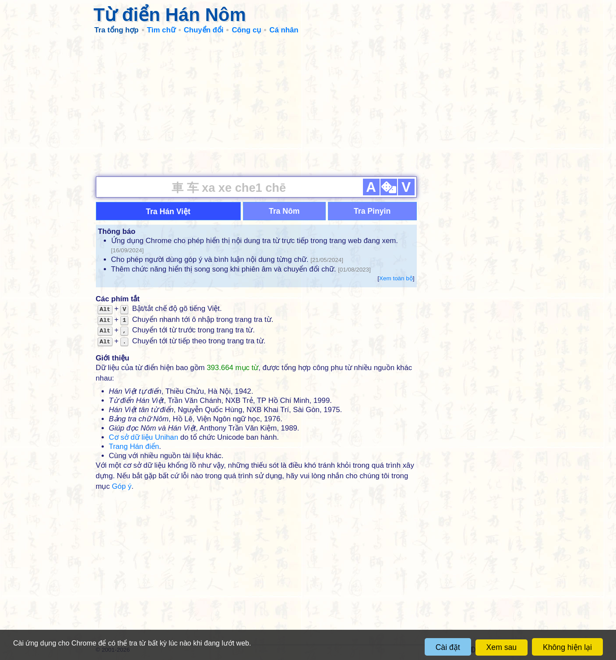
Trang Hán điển (134, 446)
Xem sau (501, 647)
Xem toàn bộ (396, 278)
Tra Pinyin (372, 211)
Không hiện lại (567, 647)
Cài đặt (448, 647)
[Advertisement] (308, 105)
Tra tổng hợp (117, 30)
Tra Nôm (284, 211)
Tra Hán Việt (168, 211)
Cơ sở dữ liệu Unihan (143, 437)
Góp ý (122, 486)
